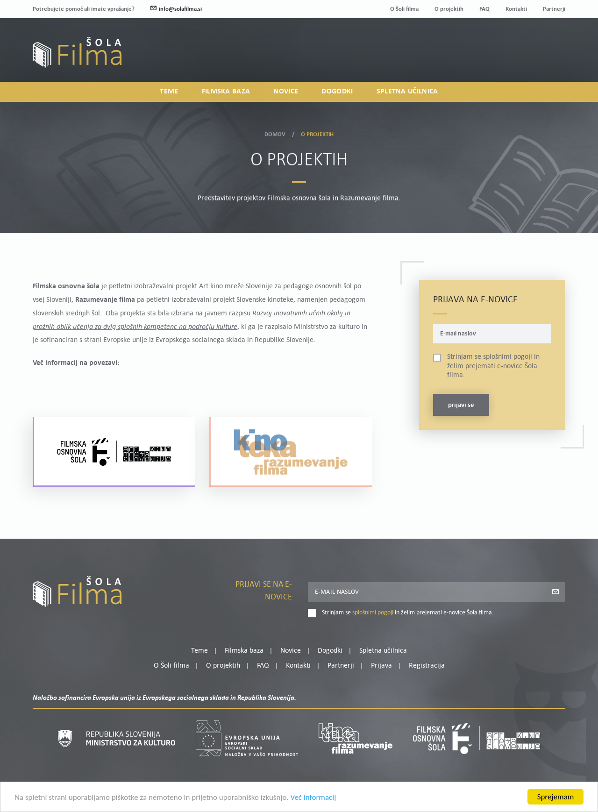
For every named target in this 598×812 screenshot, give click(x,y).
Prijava (507, 58)
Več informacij (313, 797)
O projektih (448, 9)
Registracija (549, 58)
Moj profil (517, 47)
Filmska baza (226, 91)
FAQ (484, 9)
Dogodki (337, 91)
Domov (275, 133)
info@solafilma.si (176, 9)
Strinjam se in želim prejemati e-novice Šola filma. (493, 365)
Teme (169, 91)
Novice (285, 91)
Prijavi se (461, 405)
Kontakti (516, 9)
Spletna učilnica (407, 91)
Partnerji (554, 9)
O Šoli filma (404, 9)
